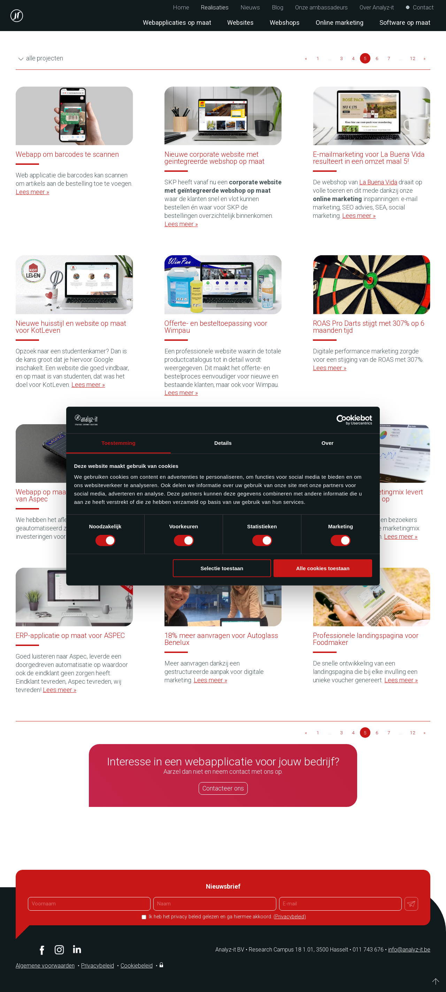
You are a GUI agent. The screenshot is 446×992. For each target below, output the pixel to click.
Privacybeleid (97, 965)
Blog (277, 7)
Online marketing (339, 22)
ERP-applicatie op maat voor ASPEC (70, 635)
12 (412, 58)
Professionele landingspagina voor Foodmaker (365, 639)
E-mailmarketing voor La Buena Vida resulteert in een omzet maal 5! (369, 158)
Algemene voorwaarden (45, 965)
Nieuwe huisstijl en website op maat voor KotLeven (71, 327)
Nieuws (250, 7)
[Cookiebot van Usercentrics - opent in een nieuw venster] (341, 420)
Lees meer (32, 192)
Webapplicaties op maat (177, 22)
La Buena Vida (378, 182)
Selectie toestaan (222, 568)
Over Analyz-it (377, 7)
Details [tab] (223, 443)
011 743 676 (370, 949)
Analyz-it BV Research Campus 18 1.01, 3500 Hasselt (281, 949)
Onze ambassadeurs (321, 7)
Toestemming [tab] (118, 443)
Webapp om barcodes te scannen (67, 154)
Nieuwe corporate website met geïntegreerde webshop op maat (214, 158)
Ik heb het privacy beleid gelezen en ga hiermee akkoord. (226, 917)
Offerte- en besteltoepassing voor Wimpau (215, 327)
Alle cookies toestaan (322, 568)
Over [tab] (328, 443)
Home (181, 7)
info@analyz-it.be (409, 949)
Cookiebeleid (137, 965)
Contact (423, 7)
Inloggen (162, 965)
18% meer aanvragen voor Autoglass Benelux (221, 639)
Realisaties (215, 7)
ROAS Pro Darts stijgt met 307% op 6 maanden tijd (368, 327)
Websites (240, 22)
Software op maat (404, 22)
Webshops (285, 22)
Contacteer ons (223, 788)
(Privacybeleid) (290, 917)
